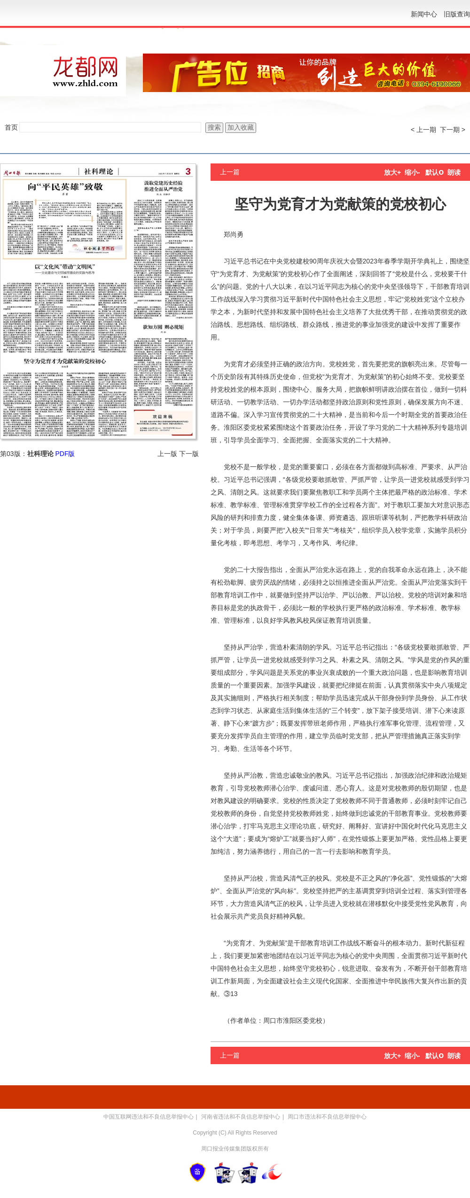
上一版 (167, 453)
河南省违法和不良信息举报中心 (240, 1116)
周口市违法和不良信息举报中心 (327, 1116)
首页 (11, 127)
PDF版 (65, 453)
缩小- (412, 172)
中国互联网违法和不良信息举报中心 (148, 1116)
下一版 (189, 453)
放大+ (392, 172)
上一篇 (230, 172)
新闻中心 (424, 14)
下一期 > (452, 129)
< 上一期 (423, 129)
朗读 (454, 172)
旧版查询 (457, 14)
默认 (434, 172)
